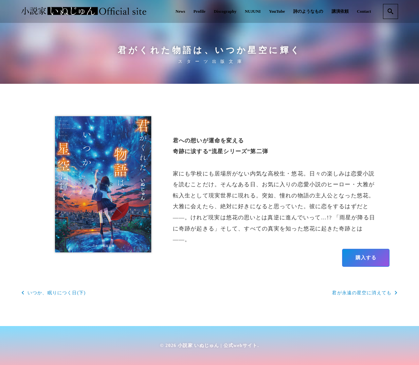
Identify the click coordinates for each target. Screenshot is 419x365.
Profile (199, 11)
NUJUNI (253, 11)
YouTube (277, 11)
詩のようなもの (308, 11)
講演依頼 (340, 11)
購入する (365, 258)
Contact (364, 11)
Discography (225, 11)
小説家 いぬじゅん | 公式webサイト (217, 345)
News (180, 11)
